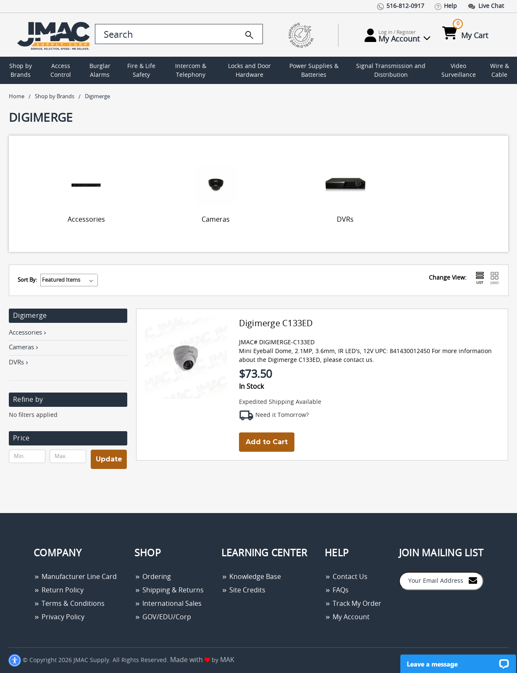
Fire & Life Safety (141, 70)
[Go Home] (50, 35)
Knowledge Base (251, 576)
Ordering (152, 576)
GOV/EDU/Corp (162, 617)
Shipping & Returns (169, 590)
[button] (68, 438)
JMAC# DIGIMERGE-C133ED (277, 343)
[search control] (179, 34)
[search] (249, 35)
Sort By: (27, 280)
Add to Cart (267, 442)
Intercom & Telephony (190, 70)
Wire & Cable (499, 70)
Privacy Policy (59, 617)
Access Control (60, 70)
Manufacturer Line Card (75, 576)
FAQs (337, 590)
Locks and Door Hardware (249, 70)
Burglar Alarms (99, 70)
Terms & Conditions (69, 603)
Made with (190, 660)
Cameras (216, 219)
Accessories (86, 219)
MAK (227, 660)
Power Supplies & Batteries (314, 70)
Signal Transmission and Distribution (390, 70)
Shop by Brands (20, 70)
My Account (347, 617)
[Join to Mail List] (473, 580)
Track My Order (353, 603)
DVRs (345, 219)
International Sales (168, 603)
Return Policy (59, 590)
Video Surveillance (458, 70)
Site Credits (243, 590)
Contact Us (346, 576)
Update (109, 459)
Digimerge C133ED (276, 323)
